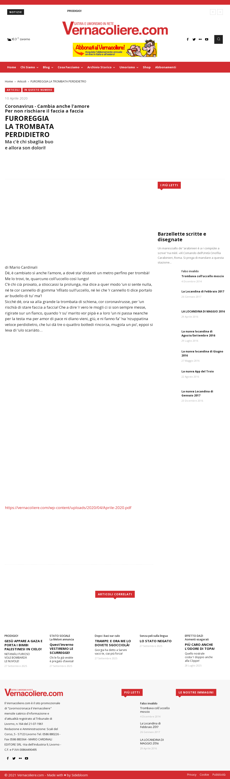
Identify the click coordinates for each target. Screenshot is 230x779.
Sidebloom (80, 775)
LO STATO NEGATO (156, 641)
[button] (218, 39)
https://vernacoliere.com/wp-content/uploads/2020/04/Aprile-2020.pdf (68, 507)
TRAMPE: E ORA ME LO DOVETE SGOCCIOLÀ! (113, 643)
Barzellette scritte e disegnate (182, 237)
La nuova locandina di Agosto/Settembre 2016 (198, 333)
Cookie (204, 774)
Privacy (191, 774)
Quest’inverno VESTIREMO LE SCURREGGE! (61, 648)
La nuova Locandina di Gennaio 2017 (197, 393)
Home (9, 81)
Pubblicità (219, 774)
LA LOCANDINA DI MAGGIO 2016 (203, 311)
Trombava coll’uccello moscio (202, 276)
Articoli (21, 81)
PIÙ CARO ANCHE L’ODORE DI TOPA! (200, 646)
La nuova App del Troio (197, 371)
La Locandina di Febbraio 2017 (202, 291)
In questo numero (38, 90)
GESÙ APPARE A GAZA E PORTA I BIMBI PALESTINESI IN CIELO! (23, 645)
